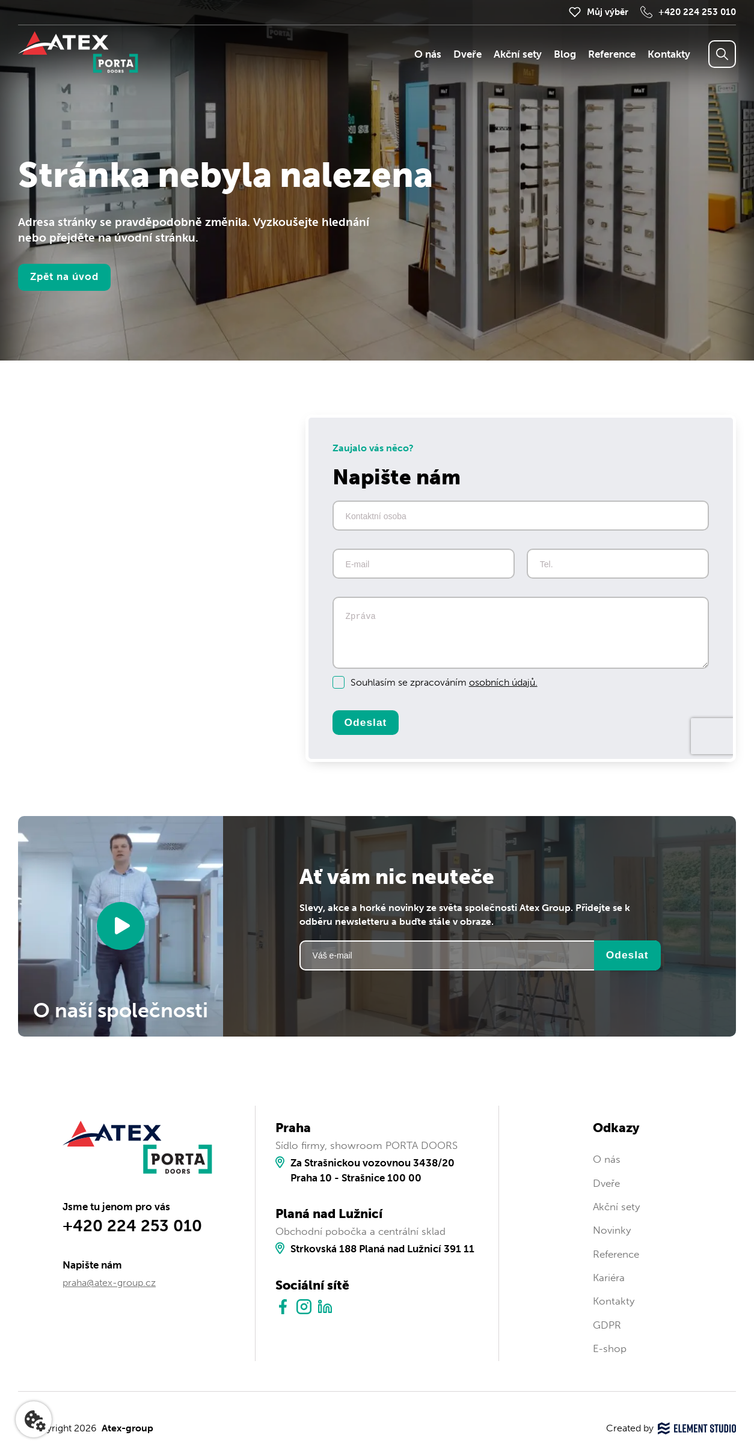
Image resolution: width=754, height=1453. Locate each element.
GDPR (607, 1325)
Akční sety (518, 54)
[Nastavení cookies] (34, 1419)
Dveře (467, 54)
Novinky (612, 1230)
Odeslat (366, 722)
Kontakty (669, 54)
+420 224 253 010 (697, 12)
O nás (427, 54)
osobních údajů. (503, 682)
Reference (612, 54)
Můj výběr (607, 12)
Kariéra (609, 1278)
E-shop (610, 1348)
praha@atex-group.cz (109, 1282)
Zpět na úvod (64, 276)
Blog (565, 54)
